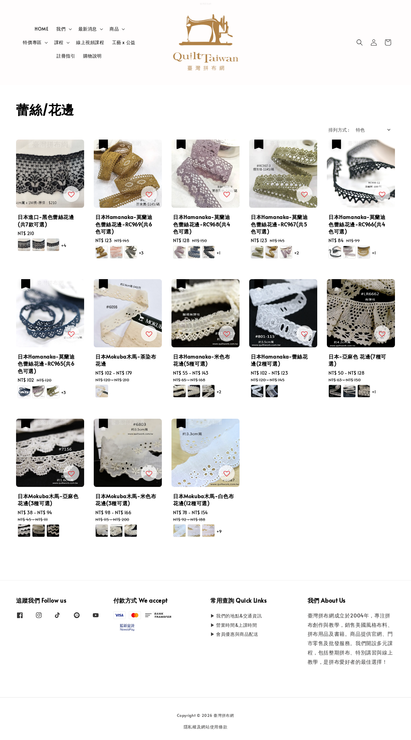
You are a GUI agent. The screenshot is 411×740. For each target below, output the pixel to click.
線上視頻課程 (90, 42)
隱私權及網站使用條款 (206, 727)
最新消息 (87, 29)
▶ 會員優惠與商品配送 (234, 634)
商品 (114, 29)
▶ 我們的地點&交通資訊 (236, 616)
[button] (360, 42)
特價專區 (32, 42)
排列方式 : (338, 130)
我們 (61, 29)
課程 (59, 42)
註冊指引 (66, 56)
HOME (41, 29)
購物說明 (92, 56)
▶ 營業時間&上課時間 (233, 625)
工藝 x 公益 (124, 42)
